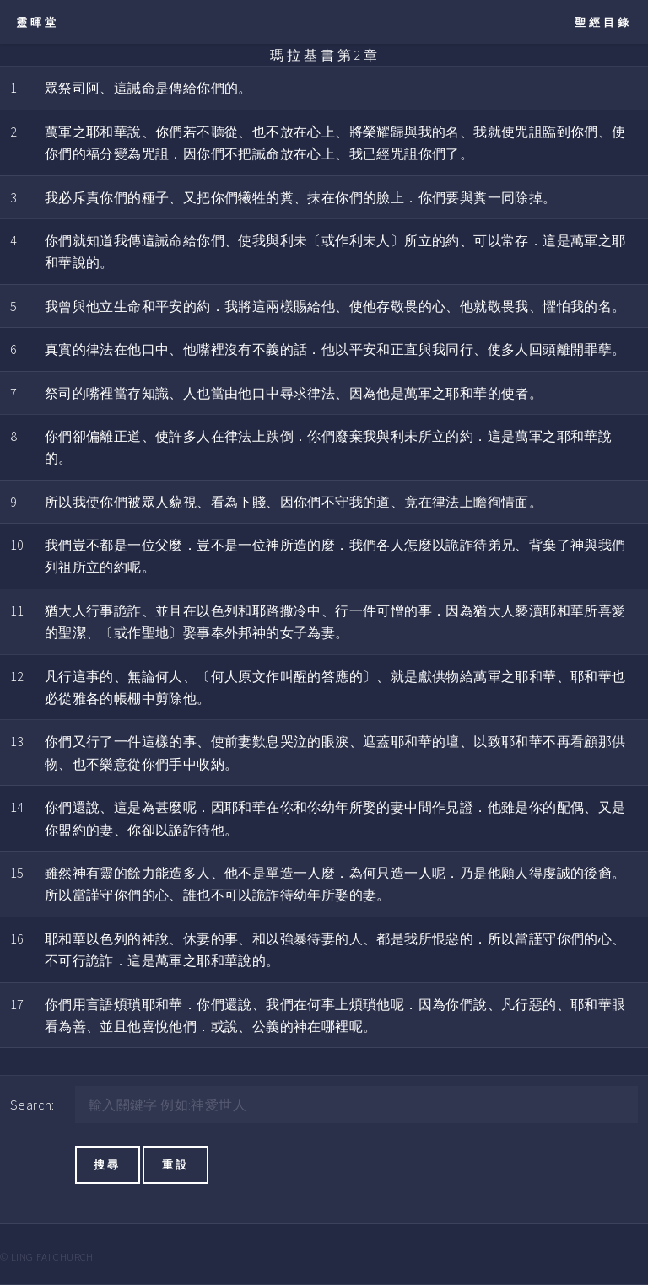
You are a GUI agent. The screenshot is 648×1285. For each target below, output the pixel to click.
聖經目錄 (603, 22)
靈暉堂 (37, 22)
